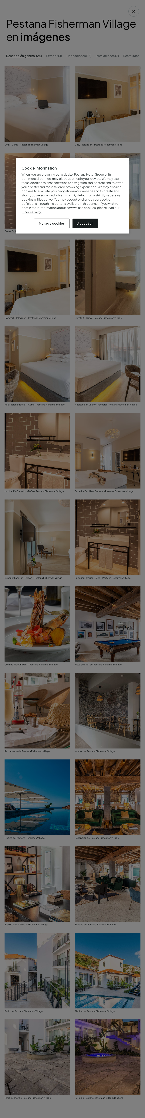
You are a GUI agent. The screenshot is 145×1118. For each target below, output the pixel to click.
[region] (72, 196)
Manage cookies (52, 223)
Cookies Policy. (32, 212)
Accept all (85, 223)
